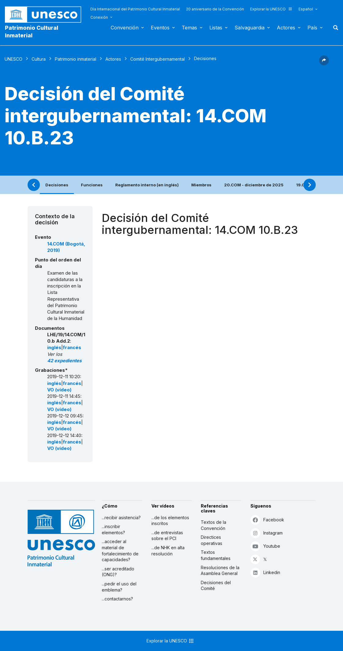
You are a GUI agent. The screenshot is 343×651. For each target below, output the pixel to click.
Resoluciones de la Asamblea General (220, 570)
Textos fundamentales (216, 555)
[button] (324, 63)
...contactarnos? (117, 598)
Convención (125, 28)
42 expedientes (64, 361)
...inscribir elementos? (113, 529)
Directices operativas (211, 540)
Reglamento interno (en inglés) (147, 184)
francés (72, 347)
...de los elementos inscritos (170, 520)
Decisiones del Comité (216, 585)
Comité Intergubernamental (157, 59)
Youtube (265, 546)
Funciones (92, 184)
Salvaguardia (249, 28)
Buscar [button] (334, 28)
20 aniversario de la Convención (215, 9)
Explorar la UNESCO (271, 9)
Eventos (160, 28)
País (312, 28)
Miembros (201, 184)
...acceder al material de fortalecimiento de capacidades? (120, 550)
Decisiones (56, 184)
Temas (189, 28)
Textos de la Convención (213, 525)
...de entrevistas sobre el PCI (167, 535)
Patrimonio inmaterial (75, 59)
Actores (286, 28)
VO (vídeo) (59, 390)
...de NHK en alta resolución (168, 550)
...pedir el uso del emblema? (119, 586)
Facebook (267, 519)
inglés (54, 347)
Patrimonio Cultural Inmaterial (31, 32)
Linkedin (265, 572)
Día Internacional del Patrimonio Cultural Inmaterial (135, 9)
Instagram (266, 533)
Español (306, 9)
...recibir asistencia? (121, 517)
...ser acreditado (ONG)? (118, 571)
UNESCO (13, 59)
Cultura (39, 59)
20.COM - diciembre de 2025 (254, 184)
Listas (215, 28)
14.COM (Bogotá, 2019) (66, 247)
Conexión (99, 17)
